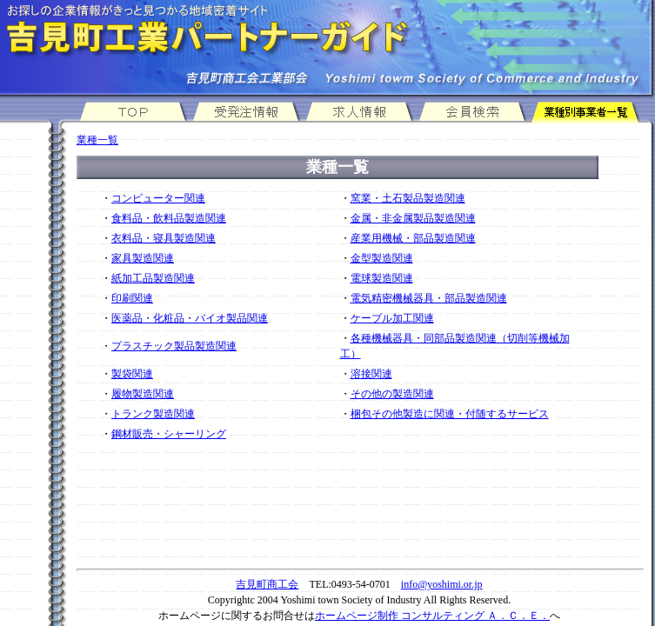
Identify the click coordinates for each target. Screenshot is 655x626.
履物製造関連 (142, 394)
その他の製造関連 (392, 394)
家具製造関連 (142, 258)
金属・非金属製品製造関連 (413, 218)
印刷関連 (132, 298)
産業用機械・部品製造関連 (413, 238)
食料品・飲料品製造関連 (168, 218)
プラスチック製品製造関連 (174, 346)
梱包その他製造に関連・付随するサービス (450, 414)
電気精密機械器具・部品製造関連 (429, 298)
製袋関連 (132, 374)
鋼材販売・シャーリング (168, 434)
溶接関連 (371, 374)
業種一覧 (97, 140)
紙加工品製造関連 (153, 278)
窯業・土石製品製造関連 (408, 198)
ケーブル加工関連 (392, 318)
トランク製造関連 (153, 414)
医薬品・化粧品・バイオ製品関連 (189, 318)
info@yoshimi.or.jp (442, 584)
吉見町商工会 (267, 584)
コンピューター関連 (158, 198)
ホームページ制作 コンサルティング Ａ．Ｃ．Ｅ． (432, 615)
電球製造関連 (382, 278)
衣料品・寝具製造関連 (163, 238)
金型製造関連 (382, 258)
